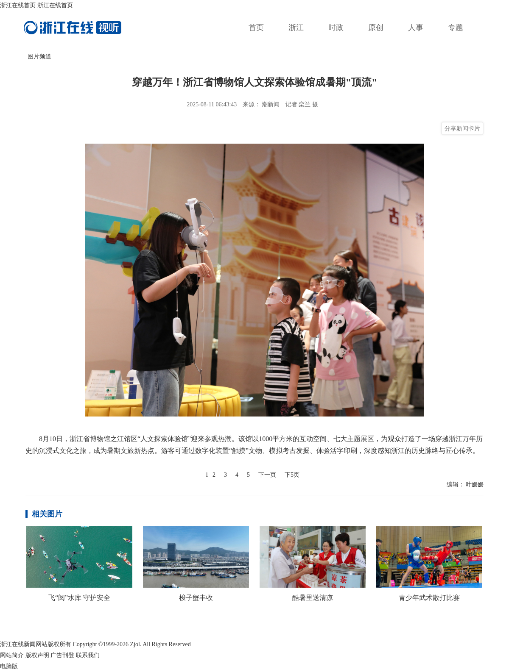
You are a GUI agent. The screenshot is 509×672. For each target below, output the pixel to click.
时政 (336, 27)
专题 (455, 27)
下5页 (292, 475)
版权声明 (37, 655)
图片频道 (39, 56)
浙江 (296, 27)
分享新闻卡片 (462, 128)
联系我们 (88, 655)
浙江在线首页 (18, 5)
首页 (256, 27)
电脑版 (9, 666)
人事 (415, 27)
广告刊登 (62, 655)
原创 (375, 27)
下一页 (267, 475)
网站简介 (12, 655)
